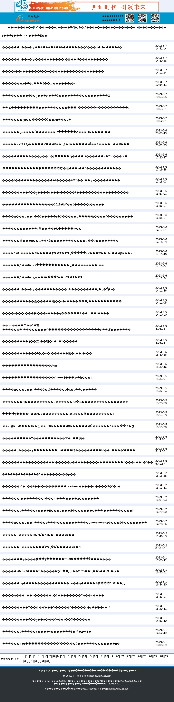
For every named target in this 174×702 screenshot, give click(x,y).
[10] (62, 656)
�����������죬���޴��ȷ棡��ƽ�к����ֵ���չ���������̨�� (62, 301)
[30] (25, 661)
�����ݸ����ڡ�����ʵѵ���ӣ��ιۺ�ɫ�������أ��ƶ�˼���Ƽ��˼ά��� (65, 144)
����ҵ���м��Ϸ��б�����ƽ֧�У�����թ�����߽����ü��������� (67, 216)
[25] (144, 656)
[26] (150, 656)
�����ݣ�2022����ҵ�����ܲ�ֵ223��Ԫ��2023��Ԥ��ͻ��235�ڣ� (60, 571)
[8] (54, 656)
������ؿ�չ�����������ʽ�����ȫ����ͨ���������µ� (61, 643)
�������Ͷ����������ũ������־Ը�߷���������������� (65, 401)
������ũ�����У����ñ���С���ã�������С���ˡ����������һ (68, 510)
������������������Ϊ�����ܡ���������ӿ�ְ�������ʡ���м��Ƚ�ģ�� (77, 462)
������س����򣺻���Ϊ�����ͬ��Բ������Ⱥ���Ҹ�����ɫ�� (56, 131)
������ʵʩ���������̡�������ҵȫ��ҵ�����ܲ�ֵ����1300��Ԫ (64, 583)
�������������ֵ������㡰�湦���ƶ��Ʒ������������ (61, 168)
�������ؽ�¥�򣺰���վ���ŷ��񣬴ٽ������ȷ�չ (38, 83)
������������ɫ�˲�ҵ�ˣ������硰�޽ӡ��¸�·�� (47, 353)
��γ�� (45, 27)
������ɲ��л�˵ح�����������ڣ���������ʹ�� (53, 265)
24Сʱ (36, 27)
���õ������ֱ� (113, 16)
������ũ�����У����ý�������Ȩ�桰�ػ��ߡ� (46, 631)
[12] (73, 656)
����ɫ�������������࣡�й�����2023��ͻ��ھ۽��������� (61, 180)
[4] (38, 656)
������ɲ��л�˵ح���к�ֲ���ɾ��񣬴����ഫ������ (42, 277)
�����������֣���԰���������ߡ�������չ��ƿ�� (39, 474)
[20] (117, 656)
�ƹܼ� (78, 27)
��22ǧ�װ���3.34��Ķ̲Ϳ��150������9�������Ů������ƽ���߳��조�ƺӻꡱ (69, 425)
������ (97, 27)
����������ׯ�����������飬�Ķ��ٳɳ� (43, 438)
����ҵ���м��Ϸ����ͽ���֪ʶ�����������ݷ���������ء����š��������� (74, 522)
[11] (68, 656)
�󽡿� (124, 27)
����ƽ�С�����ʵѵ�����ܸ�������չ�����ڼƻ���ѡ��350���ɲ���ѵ (67, 253)
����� (26, 27)
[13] (79, 656)
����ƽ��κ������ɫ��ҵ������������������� (53, 71)
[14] (84, 656)
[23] (133, 656)
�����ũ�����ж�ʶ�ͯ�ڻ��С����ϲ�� (38, 534)
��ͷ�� (14, 27)
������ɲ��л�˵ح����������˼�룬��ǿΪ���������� (55, 59)
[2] (30, 656)
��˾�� (57, 27)
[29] (166, 656)
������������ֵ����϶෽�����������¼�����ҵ (29, 365)
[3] (34, 656)
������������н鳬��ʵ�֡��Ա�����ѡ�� (42, 228)
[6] (46, 656)
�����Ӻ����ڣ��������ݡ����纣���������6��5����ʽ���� (68, 450)
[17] (100, 656)
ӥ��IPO (68, 27)
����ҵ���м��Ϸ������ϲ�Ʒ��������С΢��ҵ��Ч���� (53, 595)
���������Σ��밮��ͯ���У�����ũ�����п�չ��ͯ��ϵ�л (56, 607)
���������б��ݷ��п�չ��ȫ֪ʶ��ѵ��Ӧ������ (46, 619)
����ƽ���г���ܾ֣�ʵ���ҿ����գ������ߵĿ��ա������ (55, 313)
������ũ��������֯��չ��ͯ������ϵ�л (41, 546)
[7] (50, 656)
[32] (36, 661)
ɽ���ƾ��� (12, 35)
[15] (90, 656)
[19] (111, 656)
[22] (128, 656)
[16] (95, 656)
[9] (57, 656)
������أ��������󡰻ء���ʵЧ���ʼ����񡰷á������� (50, 498)
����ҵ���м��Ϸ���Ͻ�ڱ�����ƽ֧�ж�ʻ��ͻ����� (49, 389)
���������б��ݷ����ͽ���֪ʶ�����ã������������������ (65, 192)
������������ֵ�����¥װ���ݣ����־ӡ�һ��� (46, 377)
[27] (155, 656)
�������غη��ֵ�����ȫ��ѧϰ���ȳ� (36, 119)
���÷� (133, 27)
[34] (47, 661)
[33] (42, 661)
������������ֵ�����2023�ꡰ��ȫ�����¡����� (53, 204)
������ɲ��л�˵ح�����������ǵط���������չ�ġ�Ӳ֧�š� (58, 289)
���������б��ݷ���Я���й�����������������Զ (56, 95)
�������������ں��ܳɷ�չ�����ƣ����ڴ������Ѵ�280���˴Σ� (64, 156)
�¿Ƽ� (85, 27)
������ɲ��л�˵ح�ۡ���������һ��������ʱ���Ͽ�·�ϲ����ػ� (62, 47)
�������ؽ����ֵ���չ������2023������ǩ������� (57, 559)
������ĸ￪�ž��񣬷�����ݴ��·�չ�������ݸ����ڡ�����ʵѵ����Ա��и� (61, 486)
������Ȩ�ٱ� (111, 20)
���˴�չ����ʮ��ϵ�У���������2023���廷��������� (58, 413)
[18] (106, 656)
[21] (122, 656)
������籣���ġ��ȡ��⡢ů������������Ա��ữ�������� (60, 240)
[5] (42, 656)
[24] (139, 656)
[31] (31, 661)
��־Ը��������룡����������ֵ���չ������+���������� (65, 107)
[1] (26, 656)
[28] (161, 656)
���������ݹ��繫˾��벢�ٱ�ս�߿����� (40, 341)
